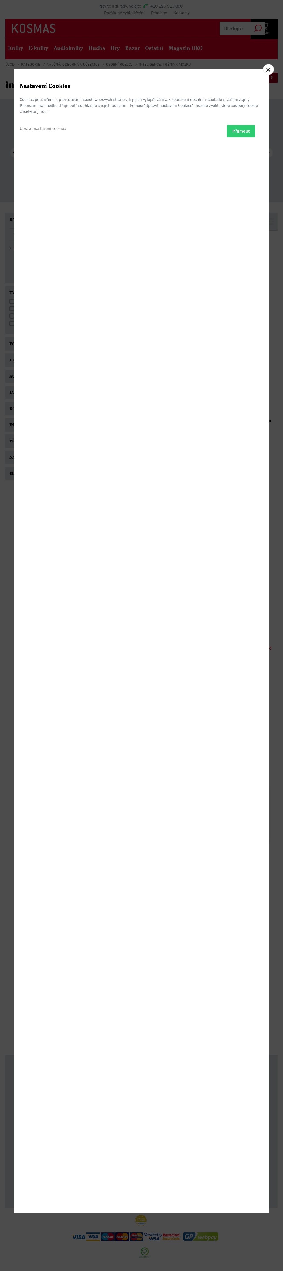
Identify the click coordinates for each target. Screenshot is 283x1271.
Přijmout (241, 666)
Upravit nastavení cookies (43, 663)
